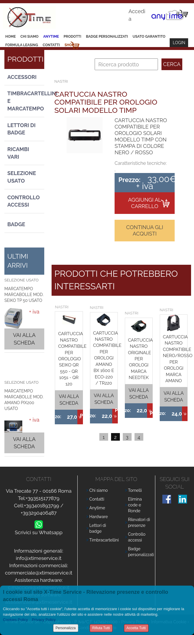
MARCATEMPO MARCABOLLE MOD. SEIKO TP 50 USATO (23, 294)
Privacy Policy (44, 619)
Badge (16, 224)
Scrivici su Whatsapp (39, 531)
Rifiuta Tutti (101, 628)
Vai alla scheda (24, 339)
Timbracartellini (104, 540)
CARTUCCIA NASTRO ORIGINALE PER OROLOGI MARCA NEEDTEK (140, 359)
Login (179, 42)
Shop (69, 45)
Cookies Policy (15, 619)
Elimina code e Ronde (135, 505)
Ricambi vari (18, 153)
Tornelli (135, 490)
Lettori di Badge (21, 129)
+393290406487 (39, 513)
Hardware (98, 516)
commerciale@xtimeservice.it (38, 573)
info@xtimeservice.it (39, 558)
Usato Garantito (149, 36)
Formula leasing (21, 45)
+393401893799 (41, 505)
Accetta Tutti (136, 628)
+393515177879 (42, 498)
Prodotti (72, 36)
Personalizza (66, 628)
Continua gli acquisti (144, 230)
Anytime (51, 36)
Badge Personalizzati (107, 36)
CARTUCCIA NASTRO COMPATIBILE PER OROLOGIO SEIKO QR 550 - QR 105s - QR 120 (72, 358)
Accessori (22, 77)
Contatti (51, 45)
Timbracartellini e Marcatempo (25, 100)
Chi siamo (30, 36)
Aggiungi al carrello (144, 203)
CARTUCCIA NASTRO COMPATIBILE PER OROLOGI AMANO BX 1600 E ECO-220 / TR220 (107, 358)
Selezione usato (21, 177)
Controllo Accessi (23, 201)
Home (10, 36)
